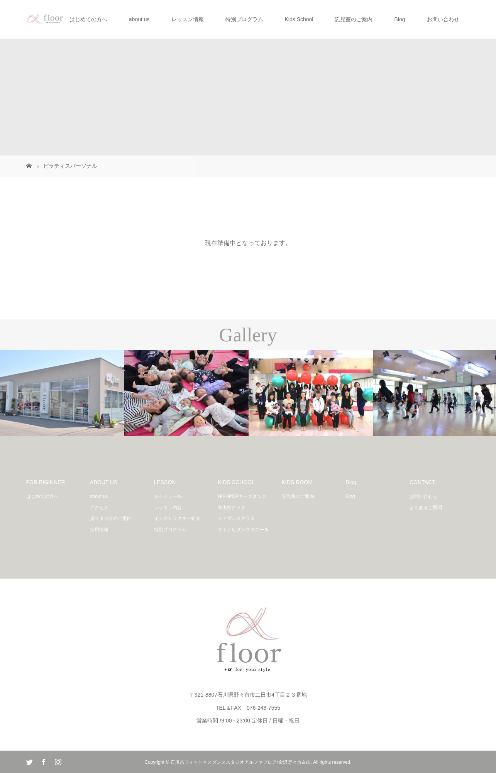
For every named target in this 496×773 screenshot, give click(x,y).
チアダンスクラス (236, 518)
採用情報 (99, 529)
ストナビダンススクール (243, 529)
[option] (62, 393)
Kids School (299, 19)
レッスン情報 (187, 19)
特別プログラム (244, 19)
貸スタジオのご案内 (111, 518)
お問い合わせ (443, 19)
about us (139, 19)
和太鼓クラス (231, 507)
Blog (399, 19)
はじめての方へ (88, 19)
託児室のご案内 (353, 19)
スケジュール (168, 496)
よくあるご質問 (426, 507)
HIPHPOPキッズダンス (242, 496)
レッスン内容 (168, 507)
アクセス (99, 507)
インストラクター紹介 (177, 518)
